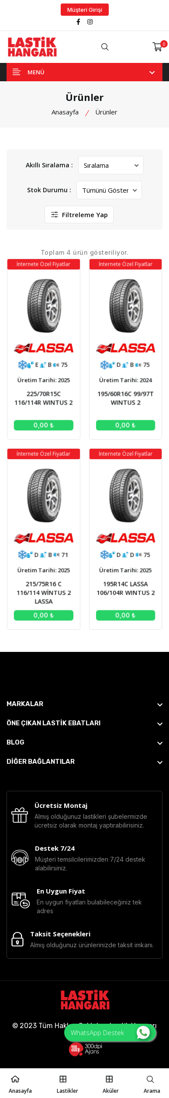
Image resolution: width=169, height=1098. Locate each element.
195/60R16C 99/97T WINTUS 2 (124, 399)
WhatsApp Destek (110, 1032)
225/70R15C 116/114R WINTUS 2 (44, 399)
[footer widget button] (84, 704)
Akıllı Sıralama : (49, 165)
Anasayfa (65, 111)
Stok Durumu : (49, 190)
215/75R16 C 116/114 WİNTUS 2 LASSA (44, 588)
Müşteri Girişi (84, 9)
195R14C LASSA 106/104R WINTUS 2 (124, 584)
